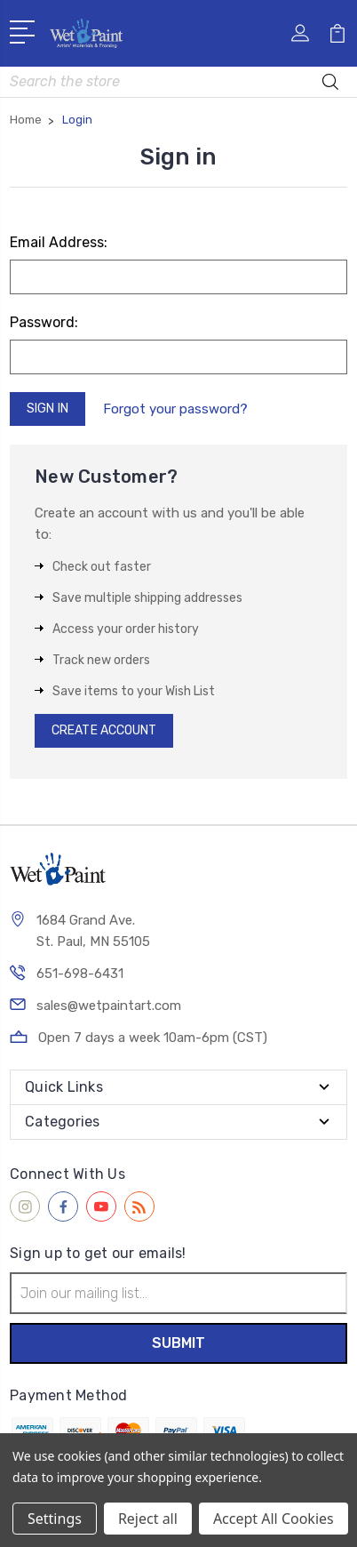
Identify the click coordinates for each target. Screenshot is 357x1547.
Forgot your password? (175, 409)
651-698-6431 (79, 974)
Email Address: (58, 242)
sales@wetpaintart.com (108, 1006)
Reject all (148, 1518)
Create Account (104, 730)
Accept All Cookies (273, 1518)
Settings (55, 1518)
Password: (44, 322)
